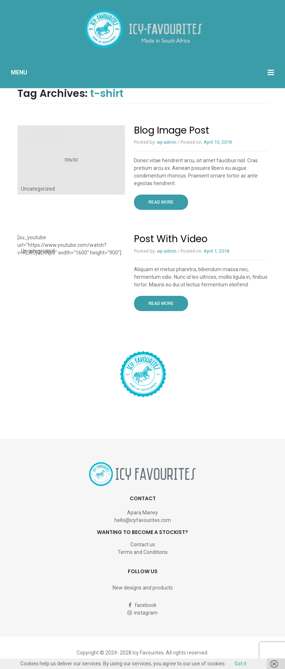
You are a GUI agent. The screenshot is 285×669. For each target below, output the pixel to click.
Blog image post (171, 130)
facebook (142, 605)
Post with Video (171, 238)
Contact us (142, 544)
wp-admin (166, 142)
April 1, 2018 (216, 251)
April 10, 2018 (218, 142)
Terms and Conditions (143, 552)
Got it (241, 663)
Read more (168, 202)
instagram (142, 613)
